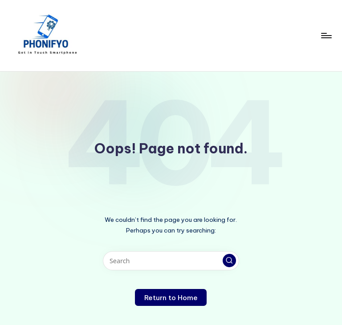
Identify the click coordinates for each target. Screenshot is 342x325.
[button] (229, 260)
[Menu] (325, 35)
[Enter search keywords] (171, 260)
